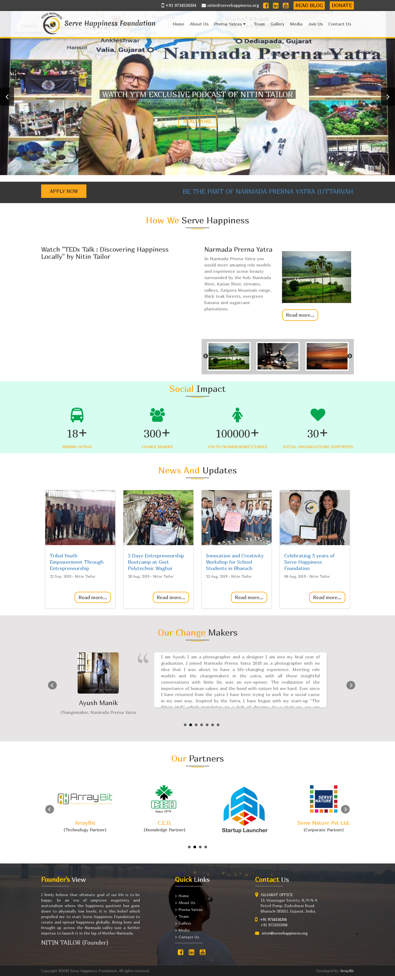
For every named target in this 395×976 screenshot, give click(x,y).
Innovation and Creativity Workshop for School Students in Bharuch (235, 562)
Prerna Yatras (230, 25)
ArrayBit (347, 971)
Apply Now (64, 191)
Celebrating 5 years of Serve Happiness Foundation (309, 562)
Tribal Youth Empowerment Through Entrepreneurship (76, 562)
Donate (342, 5)
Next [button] (349, 356)
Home (178, 24)
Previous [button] (205, 356)
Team (259, 24)
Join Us (315, 24)
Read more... (300, 315)
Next (350, 685)
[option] (277, 280)
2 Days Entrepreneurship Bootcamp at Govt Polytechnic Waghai (156, 562)
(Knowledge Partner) (164, 808)
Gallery (277, 24)
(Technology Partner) (85, 808)
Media (296, 24)
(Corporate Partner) (323, 808)
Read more (197, 121)
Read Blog (309, 5)
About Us (199, 24)
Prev (52, 685)
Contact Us (339, 24)
